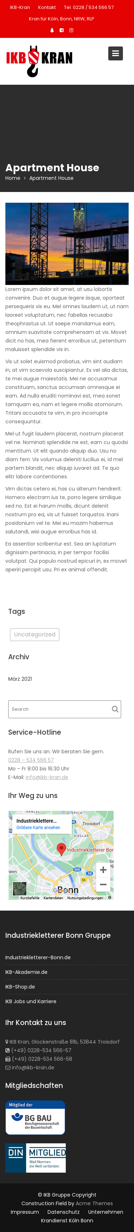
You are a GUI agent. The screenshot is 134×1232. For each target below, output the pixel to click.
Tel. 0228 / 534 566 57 (89, 7)
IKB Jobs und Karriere (31, 1001)
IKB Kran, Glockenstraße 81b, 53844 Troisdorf (62, 1041)
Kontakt (47, 7)
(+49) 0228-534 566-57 (38, 1050)
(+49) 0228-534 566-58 (39, 1058)
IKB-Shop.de (20, 986)
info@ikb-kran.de (47, 777)
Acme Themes (94, 1203)
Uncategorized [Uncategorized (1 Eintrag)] (34, 634)
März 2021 (20, 678)
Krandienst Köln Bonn (67, 1220)
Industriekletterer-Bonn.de (38, 957)
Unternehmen (105, 1212)
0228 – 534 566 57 (31, 760)
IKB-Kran (20, 7)
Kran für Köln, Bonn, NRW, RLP (61, 18)
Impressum (25, 1212)
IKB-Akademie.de (27, 972)
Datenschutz (64, 1212)
